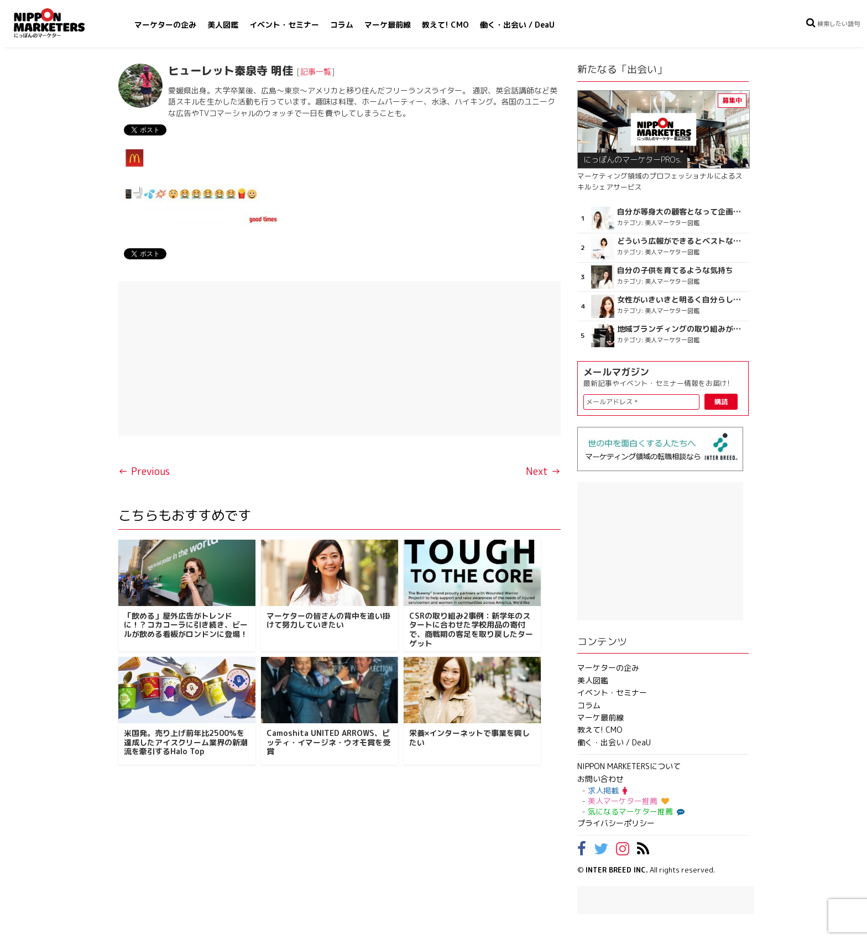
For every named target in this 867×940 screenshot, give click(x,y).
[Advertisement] (339, 358)
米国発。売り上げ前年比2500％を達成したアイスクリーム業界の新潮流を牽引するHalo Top (186, 742)
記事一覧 (315, 71)
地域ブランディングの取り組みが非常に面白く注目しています (681, 329)
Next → (543, 471)
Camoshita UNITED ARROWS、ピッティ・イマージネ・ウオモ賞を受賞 (328, 742)
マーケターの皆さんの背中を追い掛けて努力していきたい (328, 620)
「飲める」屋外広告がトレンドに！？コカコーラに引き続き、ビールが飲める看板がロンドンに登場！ (186, 625)
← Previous (144, 471)
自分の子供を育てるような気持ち (675, 270)
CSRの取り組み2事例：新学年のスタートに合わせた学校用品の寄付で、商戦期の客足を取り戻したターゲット (471, 629)
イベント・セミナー (284, 24)
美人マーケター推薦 (628, 801)
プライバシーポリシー (616, 823)
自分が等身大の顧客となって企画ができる (681, 212)
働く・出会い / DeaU (517, 24)
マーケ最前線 (387, 24)
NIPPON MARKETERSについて (629, 766)
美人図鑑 (222, 24)
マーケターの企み (165, 24)
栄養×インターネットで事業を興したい (469, 738)
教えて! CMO (445, 24)
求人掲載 (607, 790)
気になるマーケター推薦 (635, 811)
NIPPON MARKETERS (60, 23)
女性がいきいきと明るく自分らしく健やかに (681, 300)
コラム (341, 24)
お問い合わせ (600, 779)
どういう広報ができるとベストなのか (681, 241)
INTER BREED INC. (617, 870)
